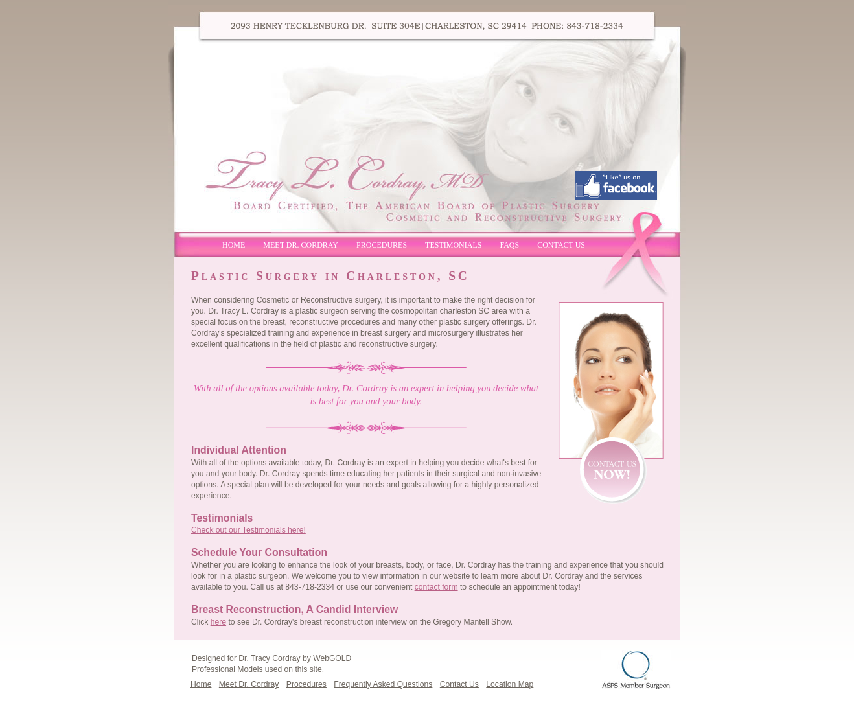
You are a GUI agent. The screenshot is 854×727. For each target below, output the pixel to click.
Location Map (509, 684)
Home (233, 244)
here (218, 622)
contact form (436, 587)
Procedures (381, 244)
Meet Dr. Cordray (300, 244)
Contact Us (561, 244)
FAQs (509, 244)
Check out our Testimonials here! (248, 530)
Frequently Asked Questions (383, 684)
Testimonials (453, 244)
